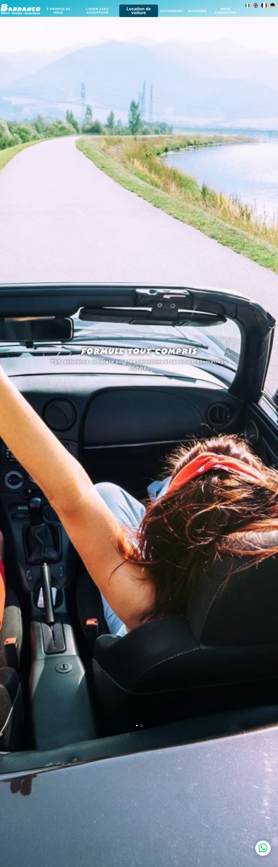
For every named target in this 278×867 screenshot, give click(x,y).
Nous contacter (225, 10)
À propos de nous (58, 10)
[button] (274, 473)
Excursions (171, 11)
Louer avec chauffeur (97, 10)
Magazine (197, 11)
